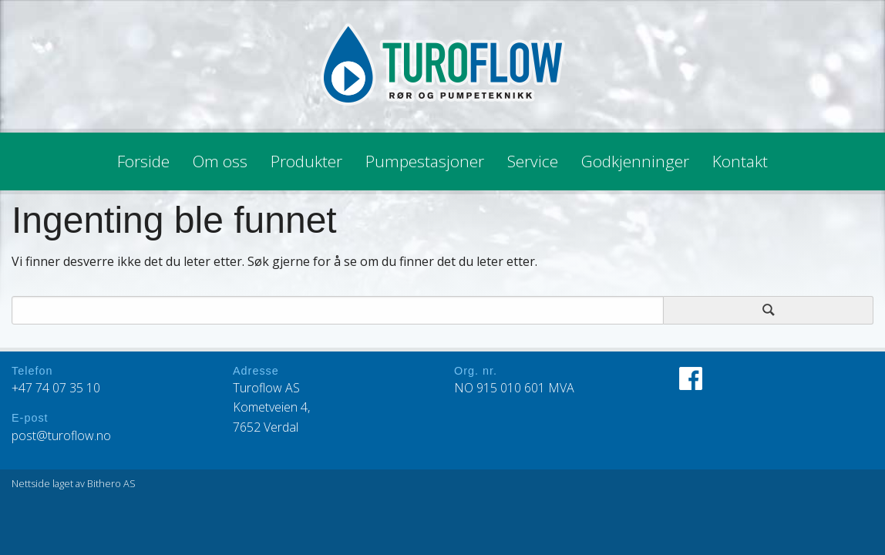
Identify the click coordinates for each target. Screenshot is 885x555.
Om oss (220, 161)
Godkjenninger (635, 161)
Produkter (306, 161)
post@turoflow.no (61, 435)
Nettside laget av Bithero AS (74, 483)
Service (532, 161)
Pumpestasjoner (424, 161)
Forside (143, 161)
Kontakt (740, 161)
